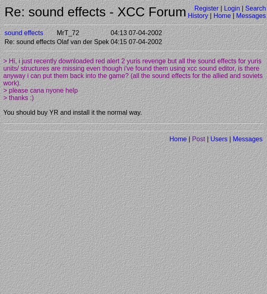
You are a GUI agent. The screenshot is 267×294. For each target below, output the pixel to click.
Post (198, 139)
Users (218, 139)
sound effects (23, 32)
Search (255, 8)
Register (206, 8)
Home (222, 15)
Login (232, 8)
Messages (251, 15)
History (198, 15)
